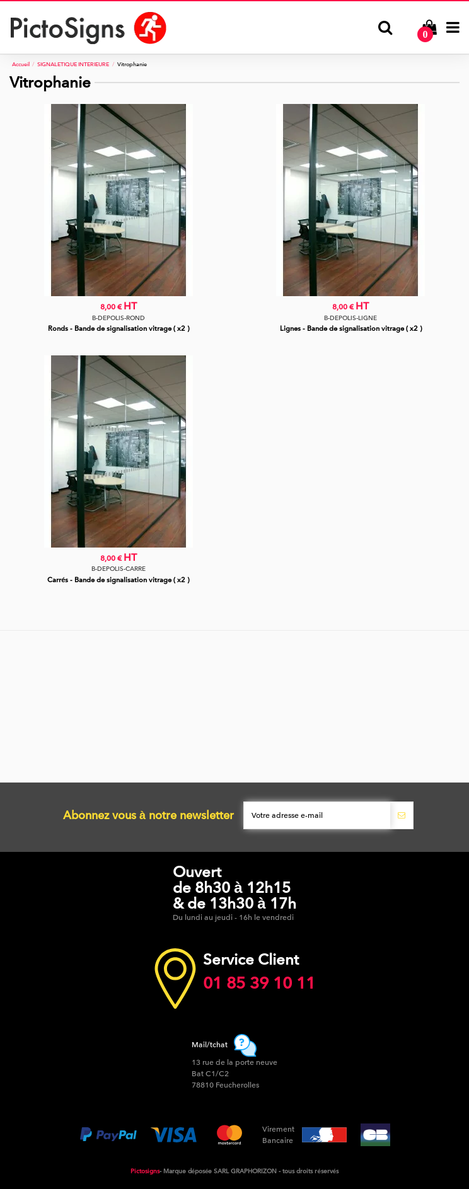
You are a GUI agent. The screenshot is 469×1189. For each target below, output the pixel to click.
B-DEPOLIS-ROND (118, 317)
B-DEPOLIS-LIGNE (350, 317)
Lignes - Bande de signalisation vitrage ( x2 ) (351, 329)
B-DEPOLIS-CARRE (118, 568)
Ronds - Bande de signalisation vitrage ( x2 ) (118, 329)
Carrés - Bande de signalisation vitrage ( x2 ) (118, 580)
